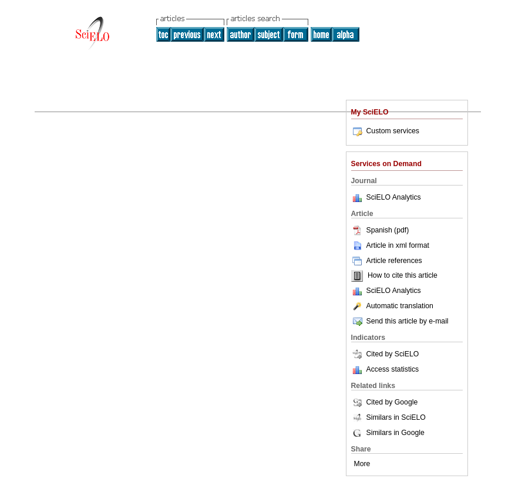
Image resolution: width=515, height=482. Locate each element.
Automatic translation (392, 306)
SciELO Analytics (393, 197)
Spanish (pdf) (380, 230)
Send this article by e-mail (400, 321)
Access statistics (392, 369)
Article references (386, 261)
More (362, 464)
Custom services (385, 131)
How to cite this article (402, 276)
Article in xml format (390, 245)
